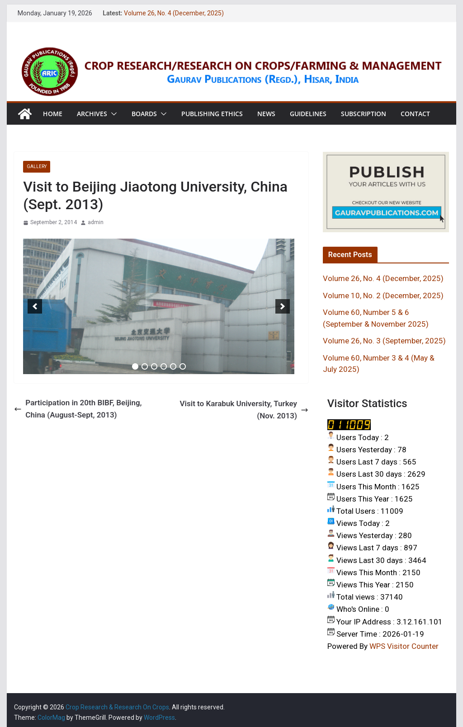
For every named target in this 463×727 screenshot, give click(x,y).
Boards (144, 113)
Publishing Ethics (212, 113)
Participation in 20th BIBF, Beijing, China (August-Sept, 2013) (78, 408)
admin (96, 222)
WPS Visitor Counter (404, 646)
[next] (282, 306)
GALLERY (37, 166)
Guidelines (308, 113)
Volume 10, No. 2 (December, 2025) (383, 295)
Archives (92, 113)
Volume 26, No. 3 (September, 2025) (384, 340)
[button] (112, 114)
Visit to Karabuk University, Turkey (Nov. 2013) (244, 409)
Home (52, 113)
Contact (415, 113)
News (266, 113)
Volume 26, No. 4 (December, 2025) (174, 13)
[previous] (35, 306)
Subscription (363, 113)
